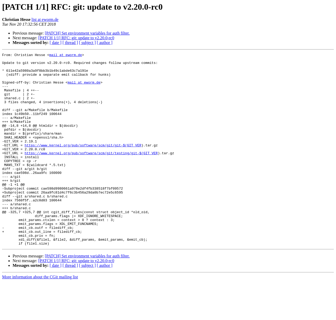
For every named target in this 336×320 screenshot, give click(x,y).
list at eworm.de (45, 19)
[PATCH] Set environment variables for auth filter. (87, 33)
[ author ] (105, 42)
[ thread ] (70, 42)
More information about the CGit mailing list (40, 315)
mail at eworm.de (65, 55)
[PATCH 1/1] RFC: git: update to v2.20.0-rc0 (76, 38)
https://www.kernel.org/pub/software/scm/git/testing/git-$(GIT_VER (91, 173)
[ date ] (55, 42)
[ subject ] (87, 42)
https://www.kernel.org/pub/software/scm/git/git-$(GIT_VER (83, 164)
